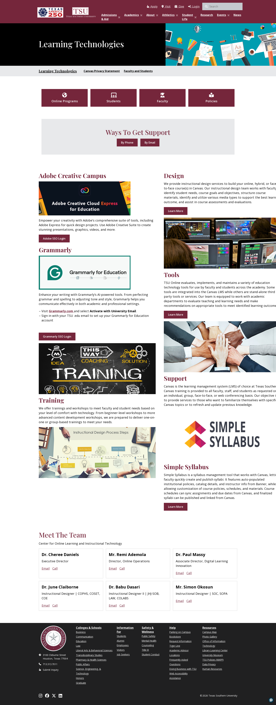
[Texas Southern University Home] (81, 12)
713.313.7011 (50, 664)
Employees (123, 645)
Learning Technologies (58, 71)
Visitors (121, 649)
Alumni (120, 640)
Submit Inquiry (50, 669)
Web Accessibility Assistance (178, 676)
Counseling (148, 645)
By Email (150, 142)
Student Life (189, 17)
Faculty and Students (138, 71)
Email (46, 568)
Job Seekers (123, 654)
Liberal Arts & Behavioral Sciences (94, 650)
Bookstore (175, 636)
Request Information (180, 641)
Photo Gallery (209, 636)
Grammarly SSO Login (57, 336)
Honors (80, 678)
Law (78, 645)
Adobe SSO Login (54, 238)
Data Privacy (209, 664)
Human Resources (212, 669)
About (152, 15)
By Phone (127, 142)
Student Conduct (150, 654)
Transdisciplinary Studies (89, 655)
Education (81, 641)
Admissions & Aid (110, 17)
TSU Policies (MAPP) (213, 659)
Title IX (145, 649)
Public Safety (148, 636)
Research (207, 15)
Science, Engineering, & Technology (88, 671)
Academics (133, 15)
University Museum (212, 655)
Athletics (170, 15)
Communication (84, 636)
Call (55, 568)
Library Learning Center (215, 650)
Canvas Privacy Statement (102, 71)
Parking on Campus (180, 632)
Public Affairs (83, 664)
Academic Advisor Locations (179, 653)
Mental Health (149, 640)
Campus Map (209, 632)
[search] (222, 6)
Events (223, 15)
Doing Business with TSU (182, 669)
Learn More (175, 211)
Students (121, 636)
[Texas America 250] (50, 12)
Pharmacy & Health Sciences (91, 659)
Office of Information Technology (213, 643)
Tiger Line (174, 645)
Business (81, 632)
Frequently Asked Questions (178, 662)
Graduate (81, 682)
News (237, 15)
